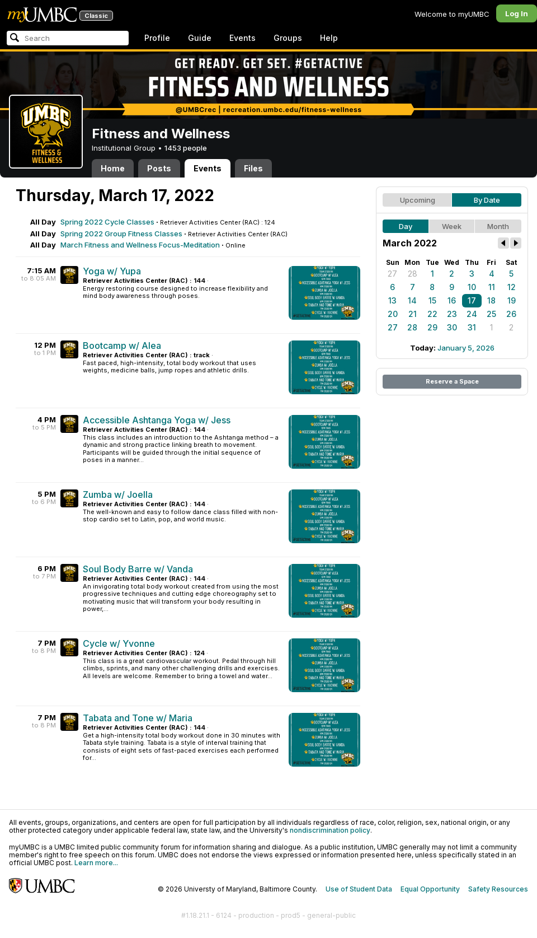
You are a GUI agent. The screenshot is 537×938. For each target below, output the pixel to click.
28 (412, 273)
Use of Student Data (359, 889)
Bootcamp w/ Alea (122, 345)
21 (412, 314)
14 (412, 300)
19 (511, 300)
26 (511, 314)
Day (405, 226)
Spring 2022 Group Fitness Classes (121, 233)
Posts (159, 168)
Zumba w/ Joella (118, 494)
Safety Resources (498, 889)
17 (472, 300)
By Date (487, 199)
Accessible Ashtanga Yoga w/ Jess (156, 420)
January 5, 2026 (465, 347)
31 (472, 327)
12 (511, 287)
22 (432, 314)
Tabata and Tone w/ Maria (137, 718)
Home (113, 168)
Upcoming (417, 199)
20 (393, 314)
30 (452, 327)
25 (491, 314)
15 (432, 300)
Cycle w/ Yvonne (119, 643)
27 (392, 273)
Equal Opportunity (430, 889)
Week (451, 226)
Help (329, 38)
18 (491, 300)
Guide (199, 38)
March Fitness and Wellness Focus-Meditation (140, 244)
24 (472, 314)
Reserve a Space (452, 381)
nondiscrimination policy (330, 830)
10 (472, 287)
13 (392, 300)
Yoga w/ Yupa (112, 271)
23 (452, 314)
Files (253, 168)
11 (491, 287)
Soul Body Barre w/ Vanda (138, 569)
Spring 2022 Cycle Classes (107, 221)
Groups (288, 38)
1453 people (185, 147)
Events (242, 38)
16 (451, 300)
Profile (157, 38)
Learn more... (96, 862)
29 (432, 327)
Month (498, 226)
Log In (516, 13)
